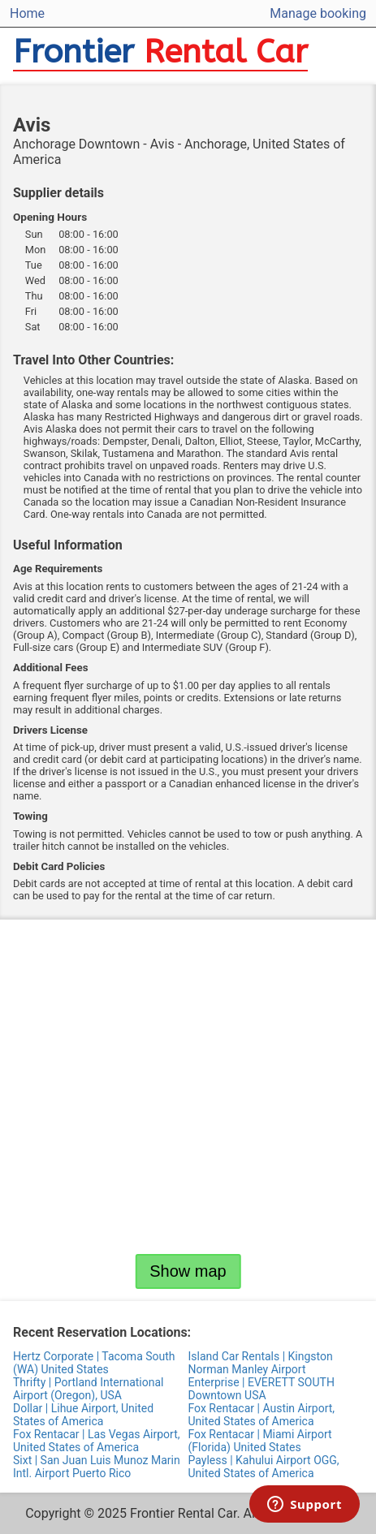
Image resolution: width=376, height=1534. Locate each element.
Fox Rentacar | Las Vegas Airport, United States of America (96, 1441)
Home (27, 13)
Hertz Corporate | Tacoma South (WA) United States (94, 1363)
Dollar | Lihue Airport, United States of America (83, 1415)
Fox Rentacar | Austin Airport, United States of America (261, 1415)
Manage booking (318, 13)
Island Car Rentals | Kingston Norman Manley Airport (260, 1363)
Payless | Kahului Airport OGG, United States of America (263, 1467)
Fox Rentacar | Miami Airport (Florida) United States (260, 1441)
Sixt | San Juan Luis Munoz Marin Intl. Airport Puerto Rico (96, 1467)
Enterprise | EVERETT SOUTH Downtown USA (261, 1389)
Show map (188, 1271)
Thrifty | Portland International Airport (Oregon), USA (88, 1389)
